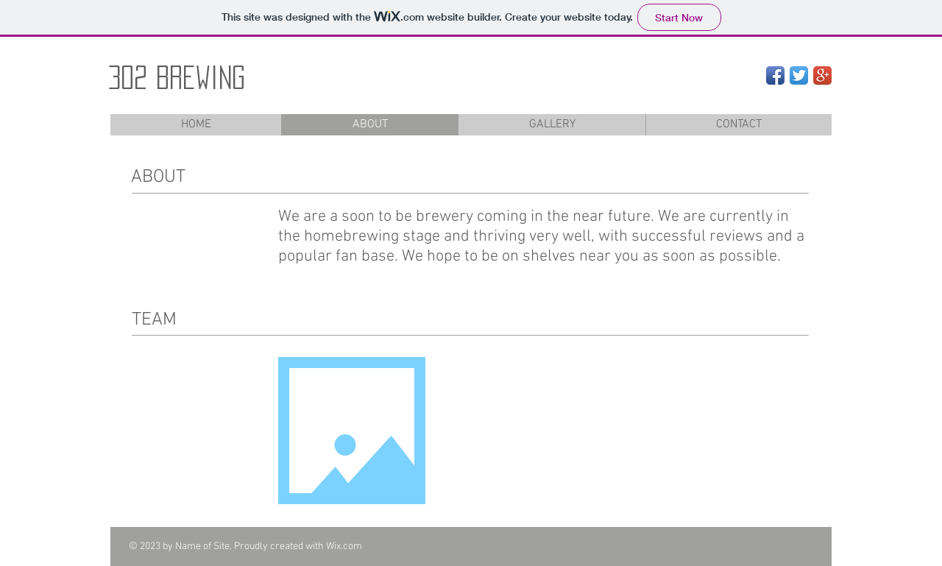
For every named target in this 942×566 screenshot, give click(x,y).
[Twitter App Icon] (799, 75)
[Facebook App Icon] (775, 75)
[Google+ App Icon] (822, 75)
